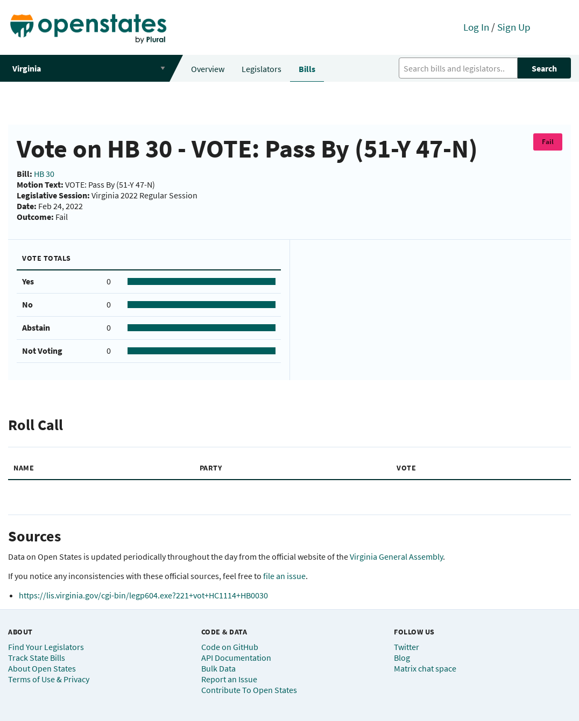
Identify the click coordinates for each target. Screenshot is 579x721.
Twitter (406, 646)
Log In (476, 26)
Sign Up (514, 26)
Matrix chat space (425, 668)
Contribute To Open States (249, 689)
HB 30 (44, 173)
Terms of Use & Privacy (48, 679)
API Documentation (236, 657)
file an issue (284, 575)
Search (544, 68)
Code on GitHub (229, 646)
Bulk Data (218, 668)
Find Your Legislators (46, 646)
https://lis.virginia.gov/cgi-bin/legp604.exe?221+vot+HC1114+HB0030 (143, 595)
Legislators (261, 68)
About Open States (42, 668)
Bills (307, 68)
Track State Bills (36, 657)
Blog (402, 657)
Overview (207, 68)
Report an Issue (229, 679)
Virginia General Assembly (396, 556)
